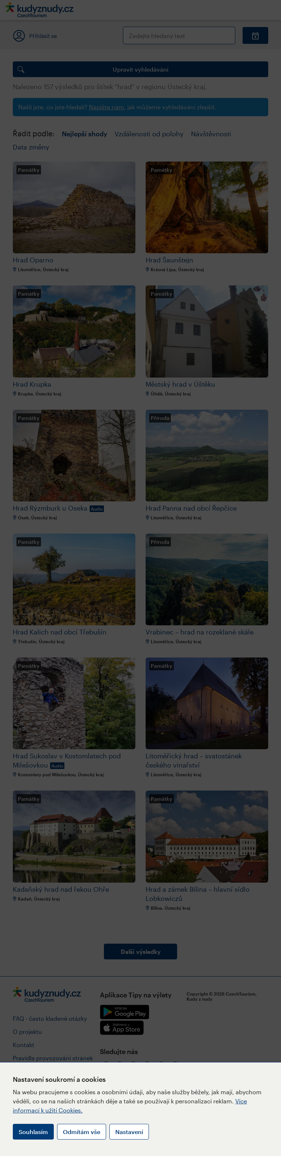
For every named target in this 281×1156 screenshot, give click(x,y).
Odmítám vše (81, 1131)
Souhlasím (33, 1131)
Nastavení (129, 1131)
